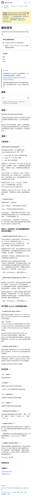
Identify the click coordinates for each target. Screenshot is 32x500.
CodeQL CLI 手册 (23, 6)
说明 (4, 110)
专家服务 (3, 494)
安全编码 (6, 6)
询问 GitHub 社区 (6, 471)
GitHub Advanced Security (17, 45)
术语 (14, 492)
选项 (4, 136)
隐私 (18, 492)
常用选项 (5, 369)
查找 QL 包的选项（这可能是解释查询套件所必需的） (15, 230)
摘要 (4, 92)
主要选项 (5, 141)
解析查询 (6, 8)
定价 (25, 492)
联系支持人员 (5, 474)
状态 (22, 492)
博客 (8, 494)
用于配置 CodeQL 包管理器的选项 (15, 306)
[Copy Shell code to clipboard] (28, 98)
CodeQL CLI (13, 6)
